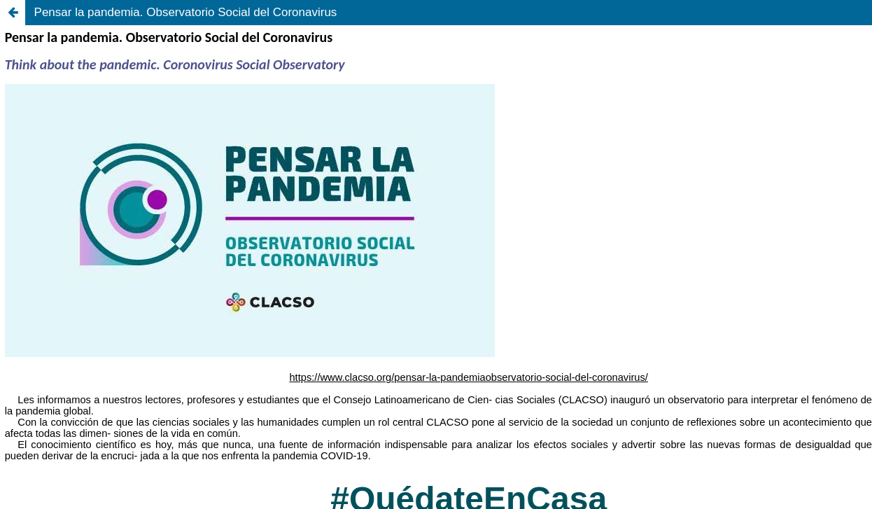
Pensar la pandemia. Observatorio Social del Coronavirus (185, 12)
